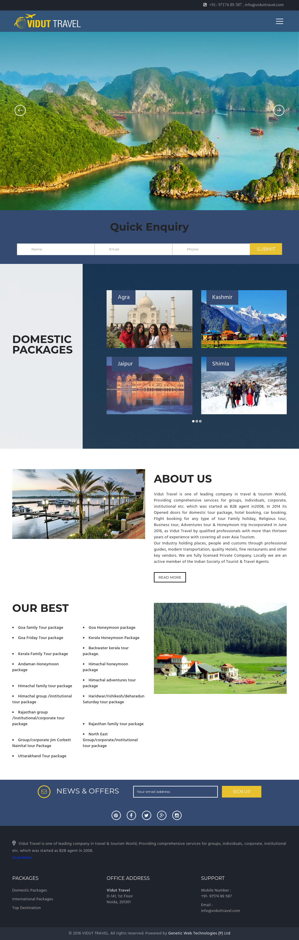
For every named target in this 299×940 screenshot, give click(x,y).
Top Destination (26, 908)
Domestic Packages (29, 890)
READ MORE (170, 577)
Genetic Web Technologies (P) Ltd (199, 933)
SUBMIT (266, 249)
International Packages (32, 899)
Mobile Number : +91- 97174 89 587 (216, 893)
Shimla (220, 364)
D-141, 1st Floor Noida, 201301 (120, 896)
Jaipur (125, 364)
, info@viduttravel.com (243, 5)
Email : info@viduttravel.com (220, 908)
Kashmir (222, 297)
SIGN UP (242, 791)
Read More (22, 857)
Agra (124, 297)
